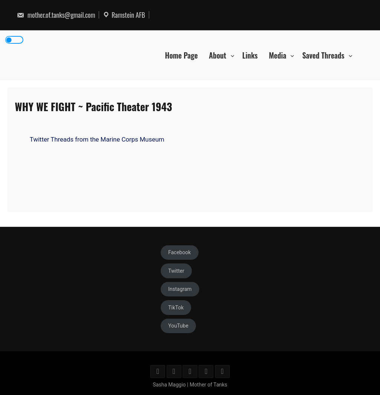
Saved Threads (323, 54)
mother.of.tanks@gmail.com (56, 15)
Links (250, 54)
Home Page (181, 54)
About (217, 54)
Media (277, 54)
